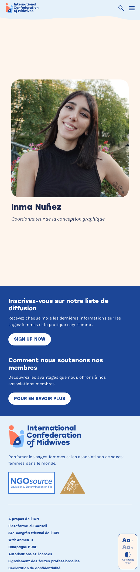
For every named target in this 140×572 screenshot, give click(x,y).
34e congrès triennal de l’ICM (33, 533)
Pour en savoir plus (39, 398)
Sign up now (29, 339)
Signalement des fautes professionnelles (44, 561)
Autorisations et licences (30, 554)
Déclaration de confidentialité (34, 568)
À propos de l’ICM (23, 519)
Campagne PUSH (22, 547)
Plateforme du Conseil (27, 526)
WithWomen (18, 540)
